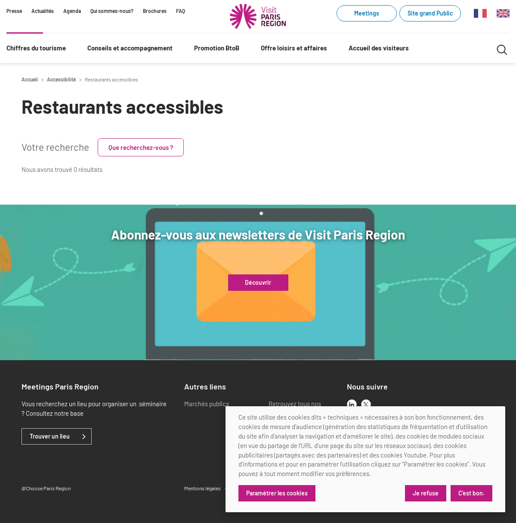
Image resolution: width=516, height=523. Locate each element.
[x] (366, 404)
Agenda (72, 11)
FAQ (180, 11)
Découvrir (258, 283)
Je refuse (426, 493)
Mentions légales (202, 488)
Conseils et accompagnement (130, 48)
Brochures (155, 11)
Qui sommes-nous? (111, 11)
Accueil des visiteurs (379, 48)
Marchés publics (206, 404)
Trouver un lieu (50, 436)
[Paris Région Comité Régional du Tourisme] (258, 16)
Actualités (42, 11)
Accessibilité (61, 79)
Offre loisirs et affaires (294, 48)
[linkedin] (352, 404)
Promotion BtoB (216, 48)
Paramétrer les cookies (277, 493)
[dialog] (365, 459)
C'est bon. (471, 493)
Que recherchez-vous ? (140, 147)
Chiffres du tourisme (36, 48)
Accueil (30, 79)
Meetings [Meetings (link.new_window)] (366, 13)
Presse (14, 11)
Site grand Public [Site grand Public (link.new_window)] (430, 13)
